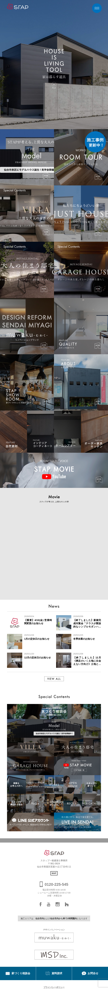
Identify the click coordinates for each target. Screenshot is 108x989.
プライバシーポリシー (54, 987)
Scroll (54, 87)
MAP (54, 873)
